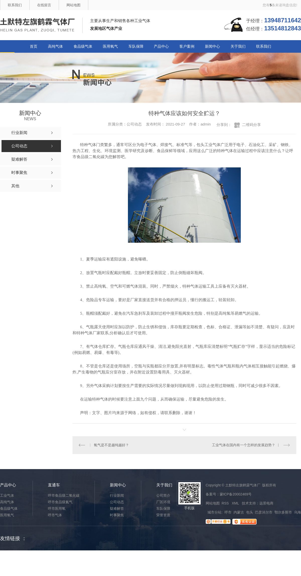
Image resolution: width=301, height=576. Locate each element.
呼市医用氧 (56, 508)
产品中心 (161, 46)
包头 (249, 512)
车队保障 (135, 46)
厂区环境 (163, 502)
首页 (33, 46)
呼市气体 (55, 515)
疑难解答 (117, 508)
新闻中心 (212, 46)
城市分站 (214, 512)
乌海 (297, 512)
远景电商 (266, 503)
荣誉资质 (163, 515)
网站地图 (73, 5)
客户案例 (186, 46)
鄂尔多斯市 (283, 512)
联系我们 (15, 5)
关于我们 (238, 46)
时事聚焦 (117, 515)
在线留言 (44, 5)
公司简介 (163, 495)
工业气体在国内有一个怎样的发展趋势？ (243, 445)
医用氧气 (110, 46)
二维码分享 (251, 124)
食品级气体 (82, 46)
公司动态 (117, 502)
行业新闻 (117, 495)
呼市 (228, 512)
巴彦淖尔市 (263, 512)
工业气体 (7, 495)
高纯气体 (55, 46)
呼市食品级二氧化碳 (64, 495)
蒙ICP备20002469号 (236, 494)
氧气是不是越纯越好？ (111, 445)
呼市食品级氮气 (60, 502)
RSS (225, 503)
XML (236, 503)
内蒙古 (239, 512)
